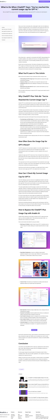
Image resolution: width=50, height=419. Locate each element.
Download (12, 414)
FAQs (12, 418)
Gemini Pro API (38, 414)
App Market (13, 415)
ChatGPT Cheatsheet (29, 415)
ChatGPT (21, 369)
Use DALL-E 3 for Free (40, 415)
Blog (19, 414)
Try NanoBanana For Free (44, 1)
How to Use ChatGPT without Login (42, 418)
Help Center (20, 415)
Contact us (20, 418)
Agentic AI (27, 414)
